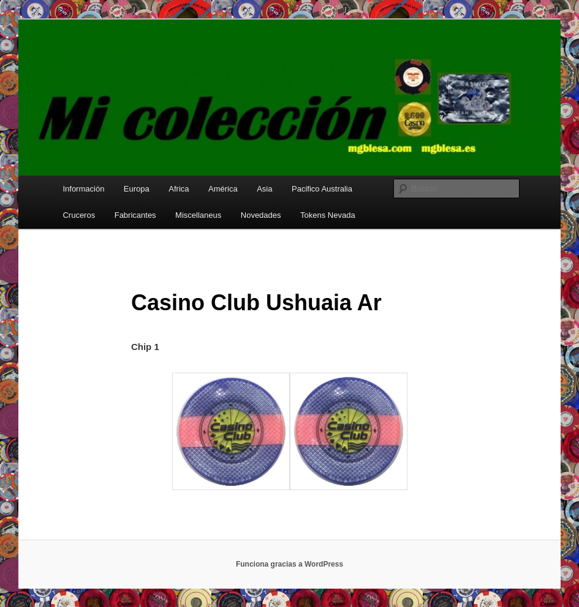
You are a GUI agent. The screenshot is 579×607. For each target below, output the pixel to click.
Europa (136, 188)
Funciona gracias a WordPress (289, 564)
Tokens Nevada (327, 215)
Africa (178, 188)
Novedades (261, 215)
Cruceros (78, 215)
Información (83, 188)
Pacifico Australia (322, 188)
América (223, 188)
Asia (264, 188)
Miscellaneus (198, 215)
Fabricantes (135, 215)
